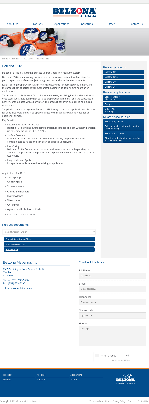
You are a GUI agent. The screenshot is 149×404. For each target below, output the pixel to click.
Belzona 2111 (111, 81)
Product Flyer (12, 249)
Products (37, 24)
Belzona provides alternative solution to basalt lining (123, 125)
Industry (41, 379)
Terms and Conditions (99, 401)
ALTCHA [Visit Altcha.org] (126, 360)
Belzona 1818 (43, 58)
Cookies (131, 401)
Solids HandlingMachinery (112, 98)
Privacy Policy (119, 401)
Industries (86, 24)
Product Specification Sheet (18, 239)
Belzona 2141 (111, 86)
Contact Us (136, 24)
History (74, 379)
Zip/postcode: (86, 310)
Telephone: (85, 296)
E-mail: (82, 283)
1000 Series (28, 58)
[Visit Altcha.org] (128, 355)
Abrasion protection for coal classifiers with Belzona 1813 (123, 137)
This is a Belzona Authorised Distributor (125, 379)
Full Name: (84, 270)
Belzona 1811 (111, 72)
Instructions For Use (15, 244)
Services (7, 379)
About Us (12, 24)
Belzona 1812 (111, 76)
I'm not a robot (108, 355)
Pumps (108, 104)
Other (111, 24)
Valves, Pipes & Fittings (111, 110)
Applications (61, 24)
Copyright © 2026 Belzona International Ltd (20, 401)
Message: (84, 323)
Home (5, 58)
